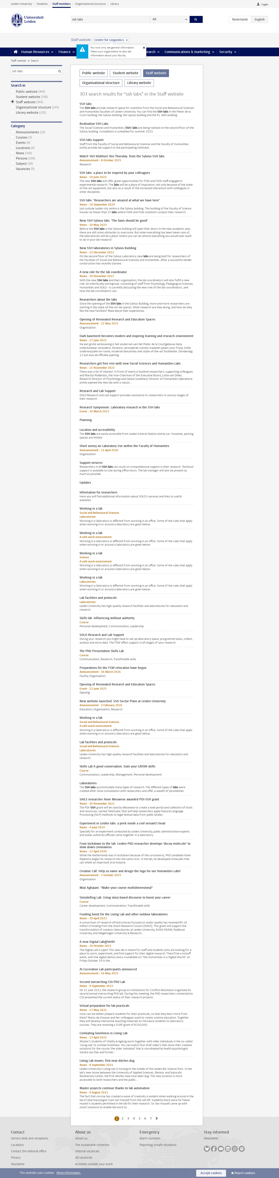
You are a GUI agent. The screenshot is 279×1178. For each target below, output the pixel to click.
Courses (36, 137)
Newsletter (211, 1138)
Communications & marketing (187, 52)
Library (114, 4)
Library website (36, 112)
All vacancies (83, 1158)
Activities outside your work (94, 1164)
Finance (64, 52)
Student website (36, 96)
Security (225, 52)
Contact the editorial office (28, 1151)
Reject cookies (245, 1173)
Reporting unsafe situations (158, 1145)
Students (42, 4)
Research (148, 52)
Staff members (61, 4)
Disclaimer (18, 1164)
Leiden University (21, 4)
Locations (36, 148)
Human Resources (35, 52)
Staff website (18, 60)
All (154, 19)
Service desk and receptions (29, 1138)
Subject (36, 163)
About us (81, 1138)
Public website (36, 91)
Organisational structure (90, 4)
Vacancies (36, 168)
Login (265, 4)
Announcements (36, 132)
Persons (36, 158)
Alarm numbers (150, 1138)
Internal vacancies (87, 1151)
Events (36, 142)
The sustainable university (92, 1145)
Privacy (15, 1158)
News (36, 153)
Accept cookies (211, 1173)
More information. (68, 1173)
